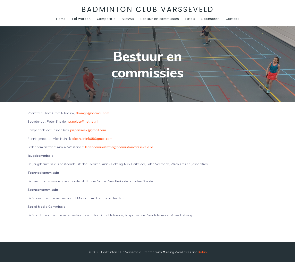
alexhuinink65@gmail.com (92, 139)
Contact (232, 19)
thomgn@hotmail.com (92, 113)
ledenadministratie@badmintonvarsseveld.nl (119, 147)
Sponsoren (210, 19)
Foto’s (190, 19)
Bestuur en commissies (159, 19)
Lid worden (81, 19)
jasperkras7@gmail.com (88, 130)
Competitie (106, 19)
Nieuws (128, 19)
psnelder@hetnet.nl (83, 121)
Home (61, 19)
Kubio (202, 252)
